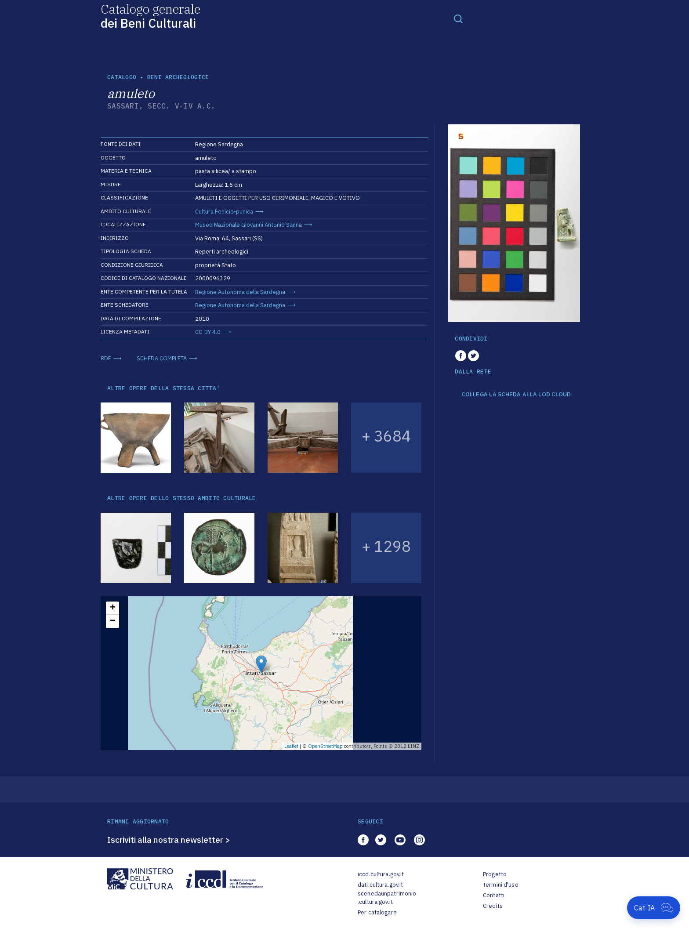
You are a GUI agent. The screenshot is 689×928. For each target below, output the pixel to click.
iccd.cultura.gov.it (381, 874)
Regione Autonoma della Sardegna (240, 292)
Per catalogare (377, 912)
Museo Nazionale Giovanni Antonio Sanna (248, 224)
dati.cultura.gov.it (380, 884)
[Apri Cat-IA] (653, 907)
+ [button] (113, 608)
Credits (493, 906)
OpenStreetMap (325, 746)
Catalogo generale (150, 15)
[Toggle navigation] (458, 18)
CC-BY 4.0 (208, 332)
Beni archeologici (178, 77)
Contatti (493, 895)
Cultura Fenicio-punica (224, 211)
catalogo (121, 77)
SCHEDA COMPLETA (162, 358)
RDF (106, 358)
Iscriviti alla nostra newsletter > (168, 839)
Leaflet (291, 746)
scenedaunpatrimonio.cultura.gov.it (387, 898)
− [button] (113, 621)
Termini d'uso (501, 884)
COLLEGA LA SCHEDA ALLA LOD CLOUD (516, 394)
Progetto (495, 874)
